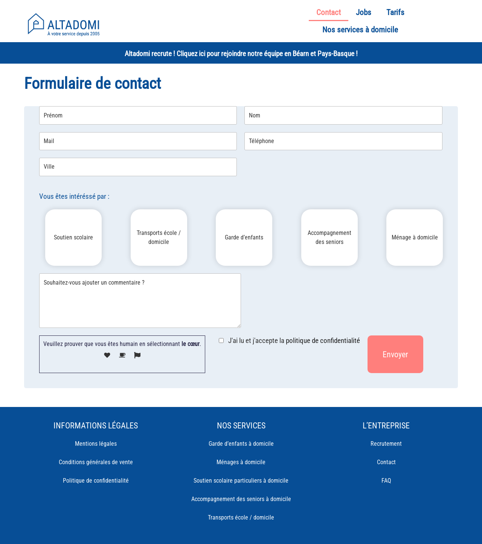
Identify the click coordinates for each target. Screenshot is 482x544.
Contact (328, 12)
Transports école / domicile (241, 517)
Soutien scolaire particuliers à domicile (241, 480)
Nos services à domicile (360, 29)
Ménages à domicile (241, 462)
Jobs (363, 12)
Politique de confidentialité (96, 480)
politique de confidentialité (323, 340)
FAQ (386, 480)
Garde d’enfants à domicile (241, 443)
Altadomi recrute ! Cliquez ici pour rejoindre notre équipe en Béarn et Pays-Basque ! (241, 53)
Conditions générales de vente (96, 462)
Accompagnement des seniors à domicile (241, 499)
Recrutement (386, 443)
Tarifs (395, 12)
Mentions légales (96, 443)
